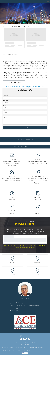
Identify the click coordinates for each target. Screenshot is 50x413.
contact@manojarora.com (17, 307)
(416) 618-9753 (15, 308)
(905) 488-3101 (15, 310)
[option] (25, 13)
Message (5, 115)
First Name (5, 95)
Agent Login (32, 342)
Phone (4, 110)
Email (4, 105)
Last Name (5, 100)
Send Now (25, 127)
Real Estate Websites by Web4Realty (22, 342)
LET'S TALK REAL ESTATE (14, 83)
